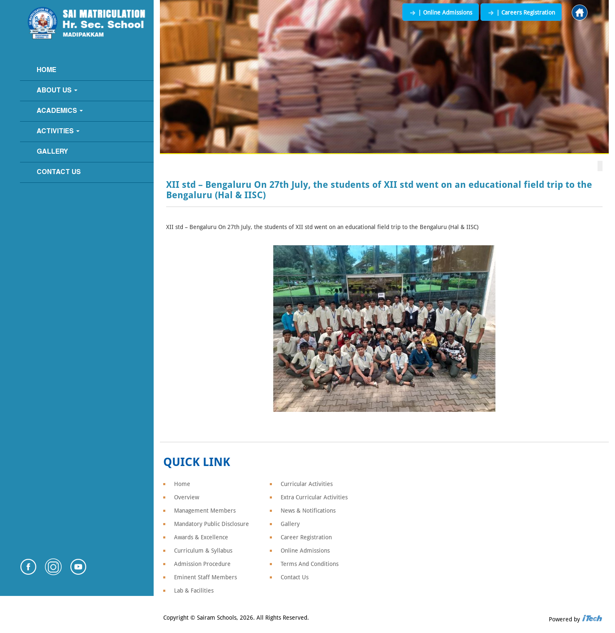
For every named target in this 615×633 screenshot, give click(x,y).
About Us (57, 91)
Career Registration (306, 537)
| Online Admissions (440, 12)
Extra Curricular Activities (314, 497)
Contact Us (59, 172)
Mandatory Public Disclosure (211, 524)
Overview (186, 497)
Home (46, 70)
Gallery (52, 152)
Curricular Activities (307, 484)
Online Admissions (305, 550)
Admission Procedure (202, 564)
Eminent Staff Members (205, 577)
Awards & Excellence (201, 537)
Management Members (205, 510)
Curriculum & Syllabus (203, 550)
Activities (58, 132)
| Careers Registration (521, 12)
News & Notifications (308, 510)
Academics (60, 111)
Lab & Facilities (194, 590)
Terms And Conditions (310, 564)
